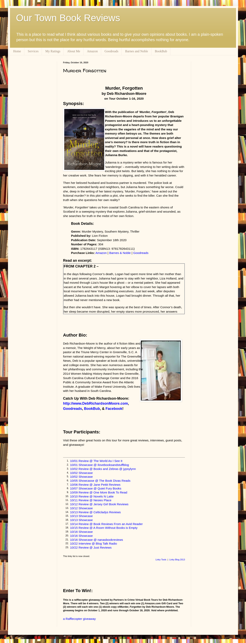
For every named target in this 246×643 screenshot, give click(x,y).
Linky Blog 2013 (177, 559)
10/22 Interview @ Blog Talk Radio (93, 543)
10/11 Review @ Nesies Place (90, 500)
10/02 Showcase (81, 473)
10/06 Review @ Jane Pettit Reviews (95, 484)
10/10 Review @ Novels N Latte (92, 496)
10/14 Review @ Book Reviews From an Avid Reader (106, 524)
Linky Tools (160, 559)
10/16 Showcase (81, 531)
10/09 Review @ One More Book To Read (98, 492)
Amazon (92, 51)
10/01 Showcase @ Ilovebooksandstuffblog (99, 465)
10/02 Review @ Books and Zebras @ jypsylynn (103, 469)
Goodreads (111, 51)
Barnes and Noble (136, 51)
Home (17, 51)
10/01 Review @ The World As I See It (96, 461)
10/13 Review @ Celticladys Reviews (95, 512)
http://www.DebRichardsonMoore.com (95, 403)
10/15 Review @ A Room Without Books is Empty (103, 527)
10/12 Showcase (81, 508)
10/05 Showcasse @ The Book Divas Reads (100, 480)
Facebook (114, 409)
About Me (73, 51)
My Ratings (52, 51)
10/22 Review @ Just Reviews (91, 547)
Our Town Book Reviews (68, 18)
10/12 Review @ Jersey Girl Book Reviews (99, 504)
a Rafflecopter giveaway (79, 618)
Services (33, 51)
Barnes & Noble (120, 253)
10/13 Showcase (81, 516)
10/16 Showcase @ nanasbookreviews (96, 539)
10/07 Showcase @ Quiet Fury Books (95, 488)
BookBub (161, 51)
